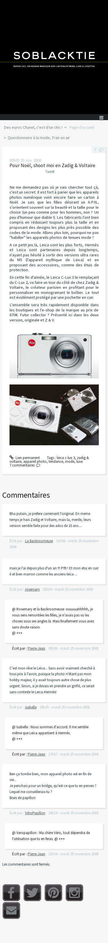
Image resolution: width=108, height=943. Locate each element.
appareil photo (35, 461)
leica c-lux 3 (66, 457)
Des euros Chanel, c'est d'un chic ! (33, 127)
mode (69, 461)
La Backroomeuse (39, 540)
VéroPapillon (35, 813)
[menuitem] (35, 127)
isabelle (31, 707)
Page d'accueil (81, 127)
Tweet (49, 171)
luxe (79, 461)
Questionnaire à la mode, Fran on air (39, 137)
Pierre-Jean (36, 648)
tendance (56, 461)
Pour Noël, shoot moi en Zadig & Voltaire (52, 165)
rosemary (32, 589)
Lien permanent (25, 457)
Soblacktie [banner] (54, 57)
